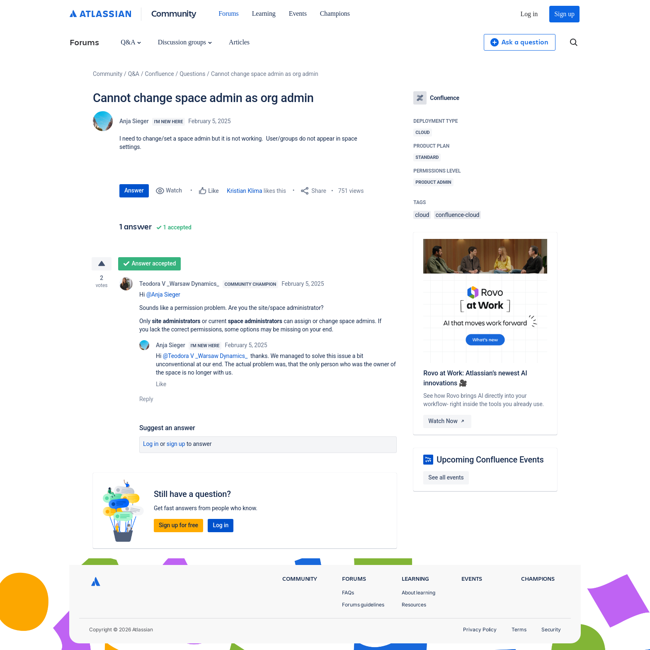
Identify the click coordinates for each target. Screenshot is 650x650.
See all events (445, 477)
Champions (335, 13)
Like (161, 384)
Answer (134, 190)
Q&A (131, 42)
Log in (529, 13)
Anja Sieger (134, 121)
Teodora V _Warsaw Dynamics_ (179, 283)
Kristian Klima (244, 190)
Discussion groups (185, 42)
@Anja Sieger (163, 294)
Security (551, 629)
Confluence (159, 74)
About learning (418, 592)
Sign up (564, 13)
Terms (519, 629)
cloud (422, 215)
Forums (228, 13)
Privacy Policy (480, 629)
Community (173, 13)
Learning (264, 13)
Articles (239, 42)
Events (298, 13)
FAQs (348, 592)
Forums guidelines (363, 604)
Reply (146, 399)
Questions (192, 74)
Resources (414, 604)
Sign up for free (178, 525)
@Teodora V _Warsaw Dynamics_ (205, 356)
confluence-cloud (458, 215)
